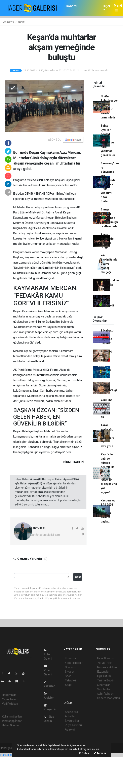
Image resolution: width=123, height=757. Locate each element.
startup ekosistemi (11, 754)
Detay (84, 753)
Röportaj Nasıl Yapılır (106, 355)
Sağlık (68, 684)
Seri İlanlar (103, 689)
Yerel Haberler (73, 662)
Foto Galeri (48, 654)
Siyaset (69, 671)
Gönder (78, 576)
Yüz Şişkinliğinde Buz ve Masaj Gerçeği (109, 264)
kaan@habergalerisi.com (44, 534)
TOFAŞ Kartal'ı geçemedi (107, 301)
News (21, 21)
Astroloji (70, 729)
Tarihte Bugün (106, 680)
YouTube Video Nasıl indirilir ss (106, 408)
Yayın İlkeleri (9, 699)
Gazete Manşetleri (108, 698)
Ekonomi (71, 6)
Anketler (70, 716)
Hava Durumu (105, 658)
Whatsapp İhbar (12, 721)
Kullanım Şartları (12, 716)
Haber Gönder (10, 725)
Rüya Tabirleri (73, 725)
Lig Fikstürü (104, 676)
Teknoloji (70, 680)
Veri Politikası (10, 703)
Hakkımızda (9, 694)
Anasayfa (8, 21)
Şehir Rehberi (105, 693)
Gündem (70, 667)
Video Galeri (48, 670)
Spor (68, 676)
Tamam (99, 753)
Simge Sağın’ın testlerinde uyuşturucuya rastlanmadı (109, 218)
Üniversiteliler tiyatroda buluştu (110, 284)
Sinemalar (103, 684)
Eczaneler (103, 671)
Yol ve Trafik (105, 662)
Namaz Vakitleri (107, 667)
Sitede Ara (71, 712)
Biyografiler (72, 720)
